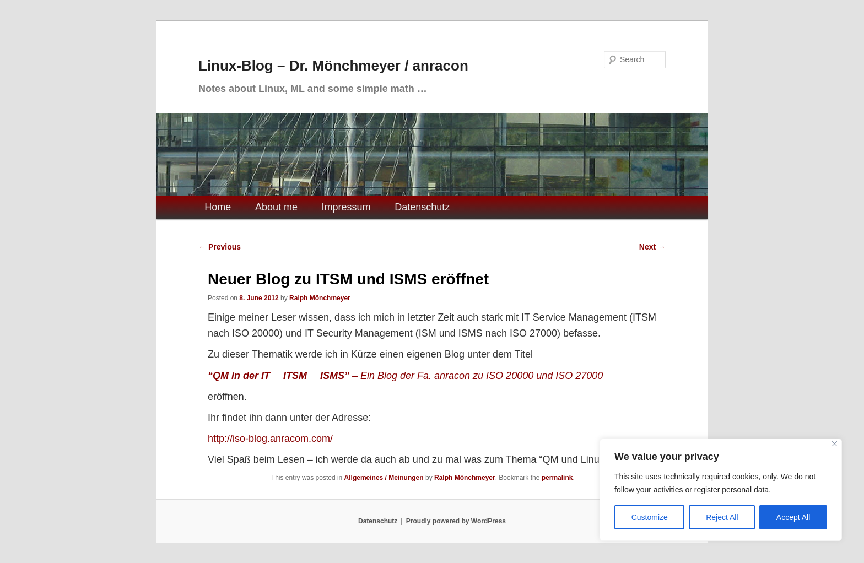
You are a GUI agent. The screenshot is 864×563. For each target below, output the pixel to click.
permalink (557, 477)
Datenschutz (422, 207)
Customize (649, 517)
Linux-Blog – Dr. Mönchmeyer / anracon (333, 65)
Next (652, 246)
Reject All (722, 517)
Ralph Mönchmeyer (319, 298)
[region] (721, 490)
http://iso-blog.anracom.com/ (270, 438)
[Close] (834, 443)
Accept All (793, 517)
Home (217, 207)
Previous (219, 246)
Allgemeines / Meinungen (384, 477)
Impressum (346, 207)
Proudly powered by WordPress (456, 521)
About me (276, 207)
